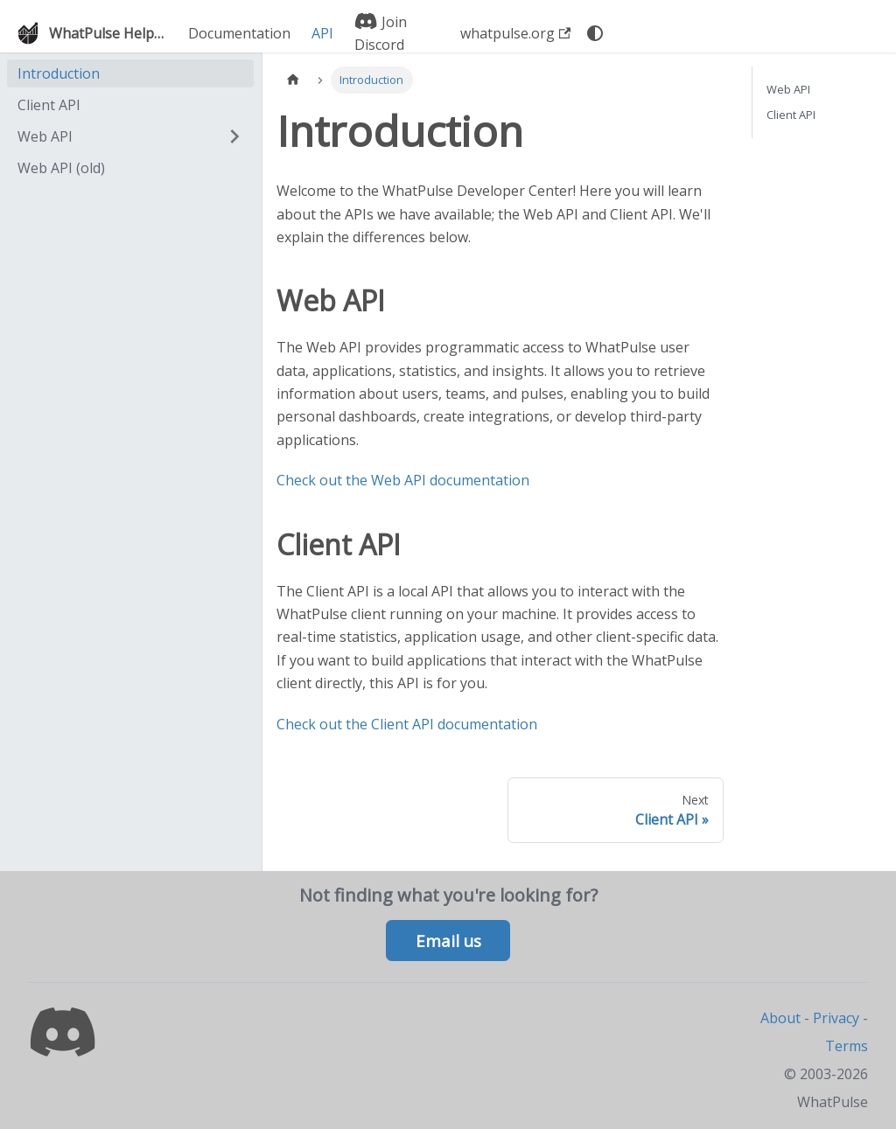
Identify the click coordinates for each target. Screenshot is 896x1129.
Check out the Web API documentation (402, 480)
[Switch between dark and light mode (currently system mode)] (595, 33)
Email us (448, 941)
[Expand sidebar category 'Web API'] (234, 136)
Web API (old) (61, 168)
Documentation (239, 33)
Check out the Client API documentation (406, 724)
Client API (49, 105)
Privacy (836, 1018)
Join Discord (380, 33)
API (322, 33)
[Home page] (293, 80)
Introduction (59, 73)
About (780, 1018)
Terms (846, 1046)
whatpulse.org (515, 33)
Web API (45, 136)
